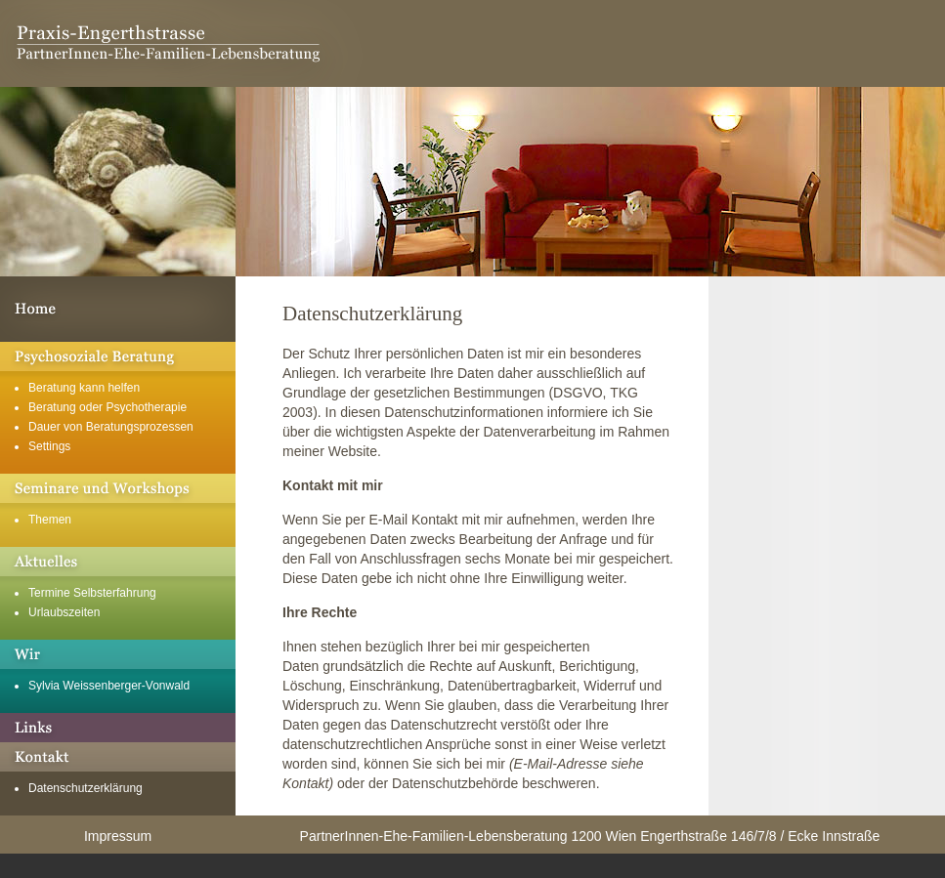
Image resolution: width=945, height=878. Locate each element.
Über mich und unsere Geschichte (118, 654)
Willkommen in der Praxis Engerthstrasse (118, 309)
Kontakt (118, 757)
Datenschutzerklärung (85, 788)
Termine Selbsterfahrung (92, 593)
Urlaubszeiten (64, 612)
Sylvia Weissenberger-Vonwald (109, 685)
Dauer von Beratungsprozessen (110, 427)
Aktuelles (118, 561)
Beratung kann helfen (84, 388)
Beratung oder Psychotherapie (107, 407)
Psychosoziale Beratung (118, 356)
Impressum (117, 836)
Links (118, 727)
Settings (49, 446)
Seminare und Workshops (118, 488)
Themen (49, 519)
